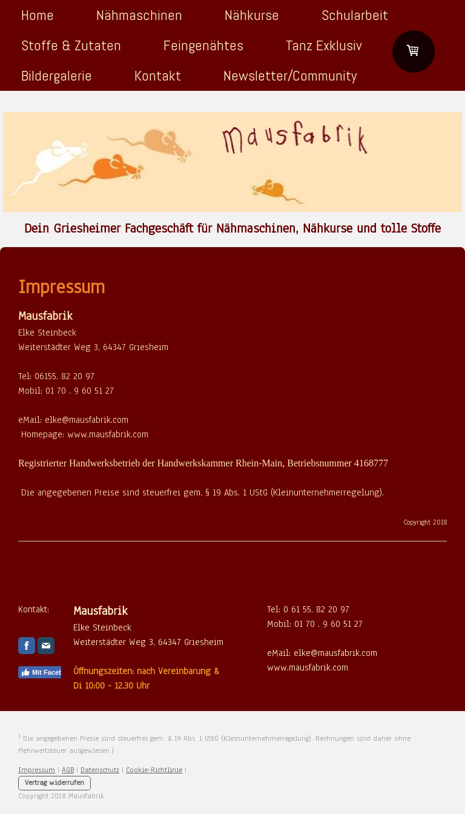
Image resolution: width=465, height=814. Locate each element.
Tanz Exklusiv (324, 45)
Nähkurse (252, 14)
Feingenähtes (203, 45)
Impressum (36, 770)
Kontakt (157, 75)
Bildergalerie (56, 75)
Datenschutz (100, 770)
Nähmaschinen (139, 14)
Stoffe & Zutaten (71, 45)
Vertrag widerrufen (54, 782)
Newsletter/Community (290, 75)
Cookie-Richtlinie (154, 770)
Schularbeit (355, 14)
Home (37, 14)
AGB (68, 770)
